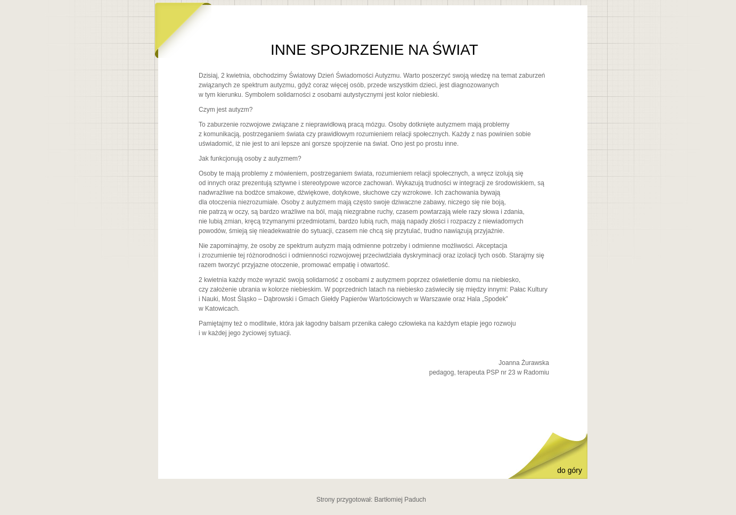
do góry (569, 470)
